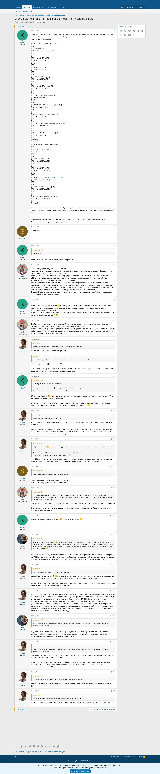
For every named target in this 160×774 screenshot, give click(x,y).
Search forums (27, 11)
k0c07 (18, 22)
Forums (27, 7)
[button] (44, 7)
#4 (114, 265)
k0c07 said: (36, 443)
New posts (17, 11)
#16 (114, 590)
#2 (114, 227)
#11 (114, 466)
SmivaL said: (37, 250)
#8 (114, 376)
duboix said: (36, 380)
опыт (44, 22)
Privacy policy (127, 757)
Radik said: (36, 676)
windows (38, 22)
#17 (114, 616)
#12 (114, 488)
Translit (64, 7)
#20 (114, 691)
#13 (114, 515)
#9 (114, 411)
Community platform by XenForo (80, 761)
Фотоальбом (38, 7)
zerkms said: (37, 620)
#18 (114, 641)
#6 (114, 320)
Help (134, 757)
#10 (114, 439)
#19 (114, 672)
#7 (114, 339)
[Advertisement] (65, 729)
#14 (114, 534)
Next (22, 26)
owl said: (35, 415)
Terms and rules (116, 757)
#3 (114, 246)
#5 (114, 299)
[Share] (111, 31)
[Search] (140, 7)
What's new (52, 7)
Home (18, 7)
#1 (114, 31)
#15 (114, 564)
